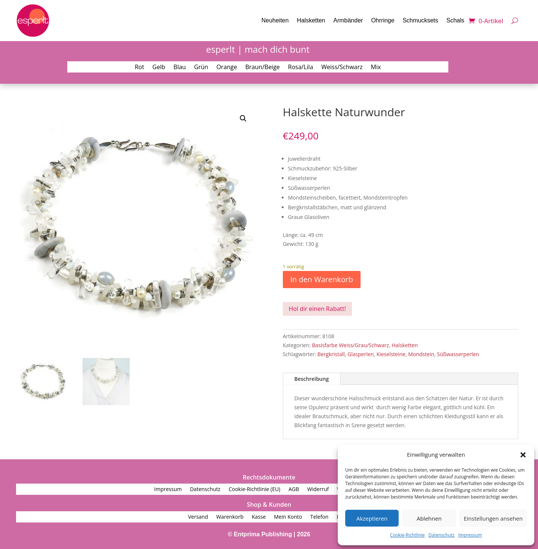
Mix (376, 67)
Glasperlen (360, 354)
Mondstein (421, 354)
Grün (201, 67)
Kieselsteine (391, 354)
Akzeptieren (371, 518)
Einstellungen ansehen (493, 518)
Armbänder (348, 20)
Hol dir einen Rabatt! (317, 309)
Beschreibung (311, 378)
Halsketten (311, 20)
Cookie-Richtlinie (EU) (254, 490)
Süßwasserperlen (458, 354)
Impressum (470, 535)
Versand (198, 517)
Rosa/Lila (300, 67)
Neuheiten (275, 20)
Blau (179, 67)
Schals (455, 20)
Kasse (259, 517)
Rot (139, 67)
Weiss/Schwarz (342, 67)
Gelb (158, 67)
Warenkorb (230, 517)
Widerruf (318, 490)
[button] (523, 455)
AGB (293, 490)
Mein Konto (288, 517)
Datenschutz (442, 535)
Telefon (319, 517)
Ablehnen (429, 518)
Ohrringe (382, 20)
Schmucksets (420, 20)
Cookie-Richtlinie (407, 535)
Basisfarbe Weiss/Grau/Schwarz (350, 345)
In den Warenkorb (321, 279)
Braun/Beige (262, 67)
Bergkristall (330, 354)
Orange (226, 67)
